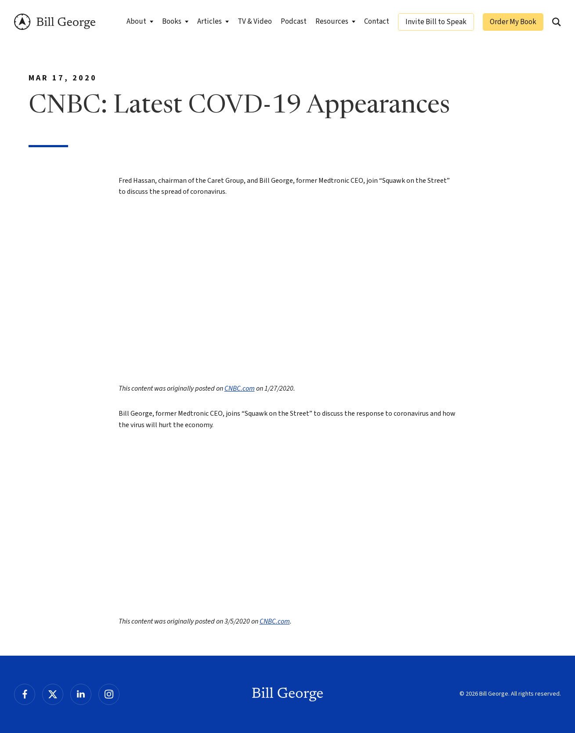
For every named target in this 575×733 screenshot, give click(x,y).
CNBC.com (239, 388)
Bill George (54, 21)
